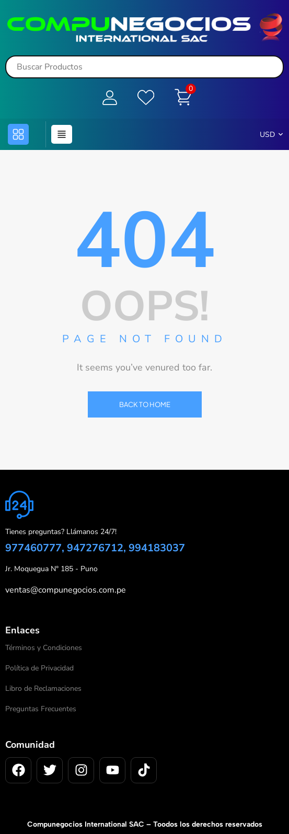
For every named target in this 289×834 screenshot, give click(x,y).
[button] (18, 133)
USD (267, 134)
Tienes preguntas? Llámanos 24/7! (61, 532)
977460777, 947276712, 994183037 (95, 548)
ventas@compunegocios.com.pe (65, 590)
